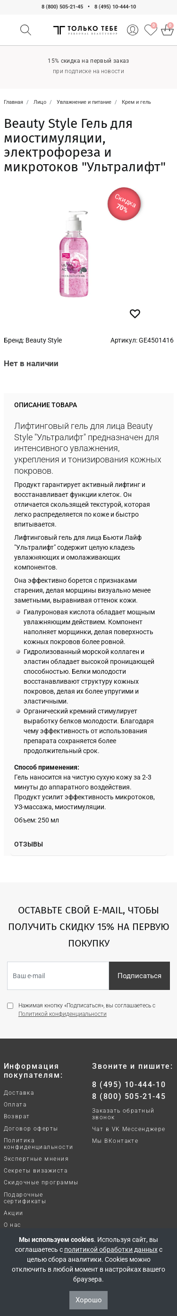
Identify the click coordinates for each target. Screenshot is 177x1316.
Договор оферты (31, 1128)
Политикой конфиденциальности (62, 1014)
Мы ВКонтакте (115, 1141)
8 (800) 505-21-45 (62, 7)
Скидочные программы (41, 1182)
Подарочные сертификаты (25, 1198)
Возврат (17, 1116)
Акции (14, 1213)
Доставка (19, 1093)
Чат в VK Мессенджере (129, 1129)
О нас (12, 1225)
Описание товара (45, 405)
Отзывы (28, 844)
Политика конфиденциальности (39, 1143)
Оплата (15, 1104)
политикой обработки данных (111, 1249)
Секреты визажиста (35, 1170)
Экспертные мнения (36, 1159)
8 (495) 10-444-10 (115, 7)
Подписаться (139, 976)
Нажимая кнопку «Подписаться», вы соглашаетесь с (86, 1009)
